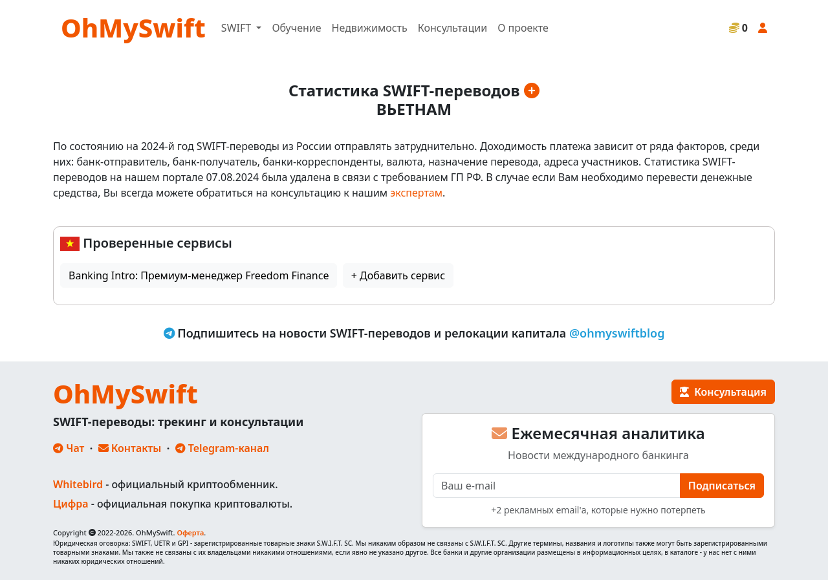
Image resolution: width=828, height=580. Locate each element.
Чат (68, 448)
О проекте (523, 28)
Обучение (296, 28)
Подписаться (722, 485)
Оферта (190, 532)
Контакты (130, 448)
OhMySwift (133, 27)
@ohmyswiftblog (617, 333)
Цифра (70, 504)
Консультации (452, 28)
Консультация (723, 392)
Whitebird (78, 484)
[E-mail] (557, 485)
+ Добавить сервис (398, 275)
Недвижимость (370, 28)
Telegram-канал (222, 448)
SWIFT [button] (237, 28)
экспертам (416, 193)
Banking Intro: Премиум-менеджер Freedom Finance (199, 275)
